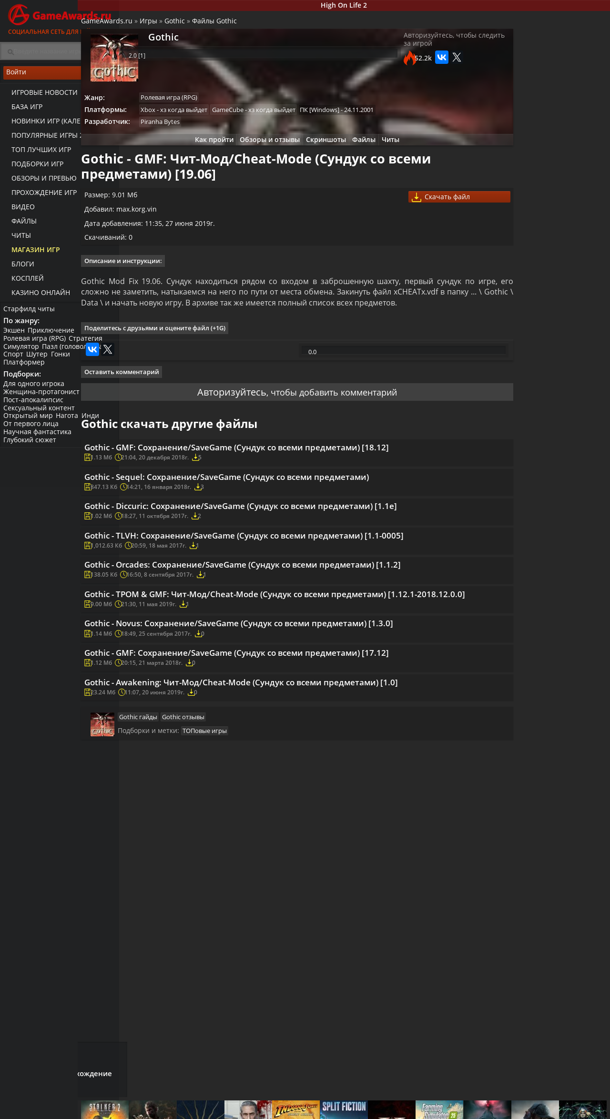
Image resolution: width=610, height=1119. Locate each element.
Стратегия (89, 343)
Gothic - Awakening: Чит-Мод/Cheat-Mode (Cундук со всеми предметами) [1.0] (284, 844)
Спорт (15, 360)
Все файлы (481, 1102)
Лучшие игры (165, 1102)
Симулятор (23, 351)
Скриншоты (322, 148)
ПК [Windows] (370, 116)
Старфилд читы (30, 311)
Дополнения (484, 1110)
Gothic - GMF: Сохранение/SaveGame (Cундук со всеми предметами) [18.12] (289, 503)
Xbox (193, 116)
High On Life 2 (365, 6)
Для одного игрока (35, 392)
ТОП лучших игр (37, 152)
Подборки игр (33, 167)
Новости (317, 1102)
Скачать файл (417, 212)
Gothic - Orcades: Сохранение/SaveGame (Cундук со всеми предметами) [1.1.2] (282, 677)
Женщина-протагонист (43, 400)
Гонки (65, 360)
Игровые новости (40, 95)
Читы (17, 238)
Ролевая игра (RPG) (36, 343)
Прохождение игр (39, 195)
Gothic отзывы (226, 890)
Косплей (23, 281)
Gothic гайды (179, 890)
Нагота (70, 424)
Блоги (18, 267)
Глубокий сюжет (31, 448)
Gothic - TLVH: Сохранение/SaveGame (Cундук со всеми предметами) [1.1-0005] (286, 630)
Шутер (40, 360)
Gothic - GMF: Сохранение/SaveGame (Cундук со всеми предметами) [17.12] (289, 802)
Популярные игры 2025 (49, 138)
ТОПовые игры (246, 907)
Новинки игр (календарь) (53, 124)
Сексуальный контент (40, 416)
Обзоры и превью (39, 181)
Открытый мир (29, 424)
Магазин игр (31, 252)
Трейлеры (400, 1110)
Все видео (400, 1102)
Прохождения (245, 1102)
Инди (95, 424)
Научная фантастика (39, 440)
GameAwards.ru (149, 26)
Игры (191, 26)
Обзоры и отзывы (262, 148)
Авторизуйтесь (220, 442)
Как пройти (202, 148)
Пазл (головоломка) (76, 351)
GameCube (276, 116)
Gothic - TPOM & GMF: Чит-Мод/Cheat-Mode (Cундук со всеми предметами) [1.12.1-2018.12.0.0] (289, 724)
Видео (18, 209)
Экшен (15, 335)
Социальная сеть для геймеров (59, 18)
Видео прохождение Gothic (561, 349)
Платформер (25, 367)
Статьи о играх (328, 1110)
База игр (22, 109)
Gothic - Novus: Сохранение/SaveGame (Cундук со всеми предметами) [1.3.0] (292, 766)
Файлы (19, 224)
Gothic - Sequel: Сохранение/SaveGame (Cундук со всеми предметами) (279, 540)
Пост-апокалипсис (35, 408)
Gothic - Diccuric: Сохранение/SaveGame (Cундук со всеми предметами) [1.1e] (282, 582)
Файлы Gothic (257, 26)
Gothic (217, 26)
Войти (59, 76)
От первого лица (32, 432)
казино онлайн (36, 295)
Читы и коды (244, 1110)
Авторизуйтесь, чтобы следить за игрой (411, 48)
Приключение (54, 335)
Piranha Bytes (205, 129)
